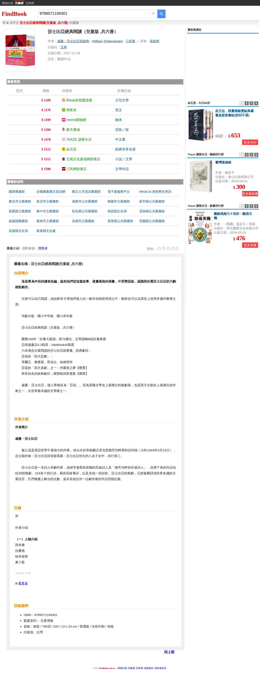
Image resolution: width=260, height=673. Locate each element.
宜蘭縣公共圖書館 (152, 221)
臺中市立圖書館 (47, 211)
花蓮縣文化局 (18, 231)
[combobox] (94, 13)
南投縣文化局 (117, 211)
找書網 (131, 668)
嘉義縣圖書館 (18, 221)
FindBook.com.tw (107, 668)
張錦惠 (154, 41)
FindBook (14, 13)
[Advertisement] (223, 65)
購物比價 (7, 3)
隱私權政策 (160, 668)
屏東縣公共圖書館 (120, 221)
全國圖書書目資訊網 (50, 191)
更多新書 (250, 245)
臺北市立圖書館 (20, 201)
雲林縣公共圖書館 (152, 211)
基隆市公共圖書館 (85, 201)
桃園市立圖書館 (119, 201)
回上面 (169, 652)
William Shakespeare (107, 41)
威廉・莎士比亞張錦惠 (73, 41)
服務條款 (149, 668)
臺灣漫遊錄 (223, 162)
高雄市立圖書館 (83, 221)
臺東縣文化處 (46, 231)
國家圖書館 (17, 191)
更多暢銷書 (250, 193)
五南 (63, 47)
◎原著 (130, 41)
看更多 (23, 583)
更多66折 (250, 142)
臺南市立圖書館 (47, 221)
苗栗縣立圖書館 (20, 211)
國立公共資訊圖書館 (86, 191)
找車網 (30, 3)
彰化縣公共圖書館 (85, 211)
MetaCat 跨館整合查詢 (155, 191)
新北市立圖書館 (47, 201)
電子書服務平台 (119, 191)
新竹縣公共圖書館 (152, 201)
